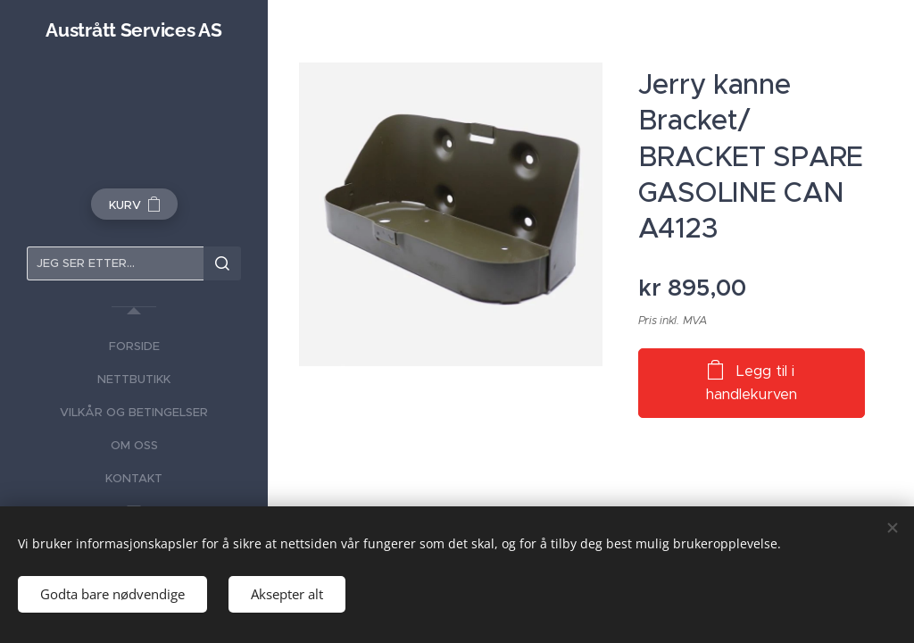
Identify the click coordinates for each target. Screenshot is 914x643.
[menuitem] (133, 346)
